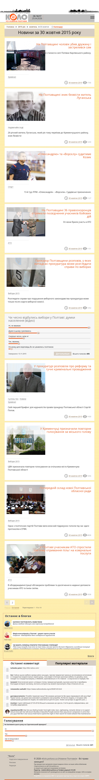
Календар (57, 27)
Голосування (13, 720)
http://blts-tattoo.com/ (22, 669)
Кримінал (12, 77)
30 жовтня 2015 (75, 82)
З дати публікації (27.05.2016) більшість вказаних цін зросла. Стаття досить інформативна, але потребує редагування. (46, 704)
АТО (10, 243)
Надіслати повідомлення (18, 759)
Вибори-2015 (13, 293)
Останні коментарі (25, 663)
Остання (15, 607)
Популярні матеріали (71, 663)
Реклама (12, 762)
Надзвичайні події (15, 127)
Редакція (12, 765)
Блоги (91, 656)
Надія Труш (7, 639)
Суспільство (13, 399)
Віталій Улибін (8, 651)
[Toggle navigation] (92, 16)
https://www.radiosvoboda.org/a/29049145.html (33, 690)
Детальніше (62, 353)
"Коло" (11, 756)
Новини (23, 399)
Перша (8, 607)
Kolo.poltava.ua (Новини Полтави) (59, 758)
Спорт (10, 187)
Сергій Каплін (8, 628)
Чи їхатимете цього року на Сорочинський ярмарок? (25, 724)
